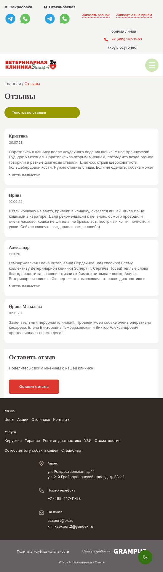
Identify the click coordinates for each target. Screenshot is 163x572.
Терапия (32, 440)
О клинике (40, 419)
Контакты (61, 419)
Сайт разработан (114, 551)
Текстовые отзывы (29, 112)
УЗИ (88, 440)
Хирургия (13, 440)
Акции (22, 419)
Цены (9, 419)
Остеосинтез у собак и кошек (31, 450)
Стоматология (107, 440)
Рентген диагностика (62, 440)
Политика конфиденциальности (43, 551)
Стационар (71, 450)
